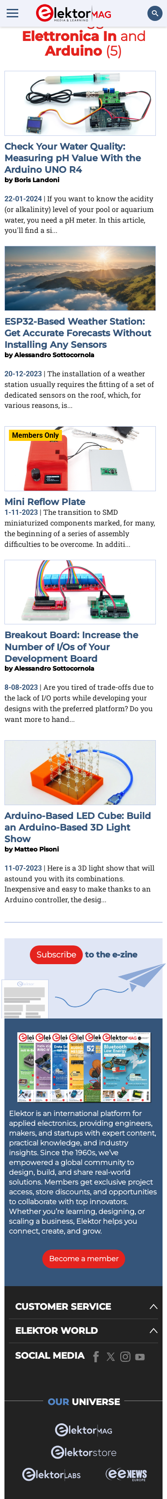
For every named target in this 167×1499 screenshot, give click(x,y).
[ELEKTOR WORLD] (86, 1330)
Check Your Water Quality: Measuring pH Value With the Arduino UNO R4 (72, 158)
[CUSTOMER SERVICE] (86, 1306)
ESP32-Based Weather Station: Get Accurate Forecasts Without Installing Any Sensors (77, 333)
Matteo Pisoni (36, 849)
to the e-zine (83, 955)
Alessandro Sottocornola (54, 355)
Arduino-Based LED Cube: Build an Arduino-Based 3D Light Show (77, 828)
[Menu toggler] (12, 13)
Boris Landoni (36, 180)
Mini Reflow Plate (44, 502)
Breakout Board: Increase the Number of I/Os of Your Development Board (71, 647)
